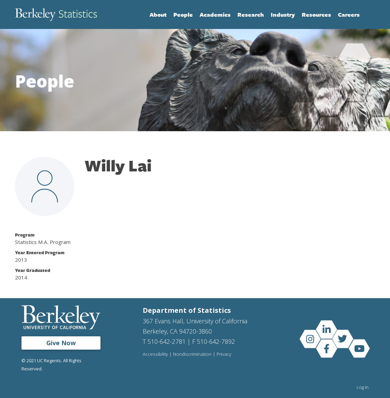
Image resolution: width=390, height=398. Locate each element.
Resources (316, 14)
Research (250, 14)
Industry (283, 14)
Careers (349, 14)
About (158, 14)
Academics (215, 14)
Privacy (224, 354)
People (183, 14)
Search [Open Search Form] (368, 15)
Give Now (61, 343)
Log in (363, 387)
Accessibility (155, 354)
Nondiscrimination (192, 354)
